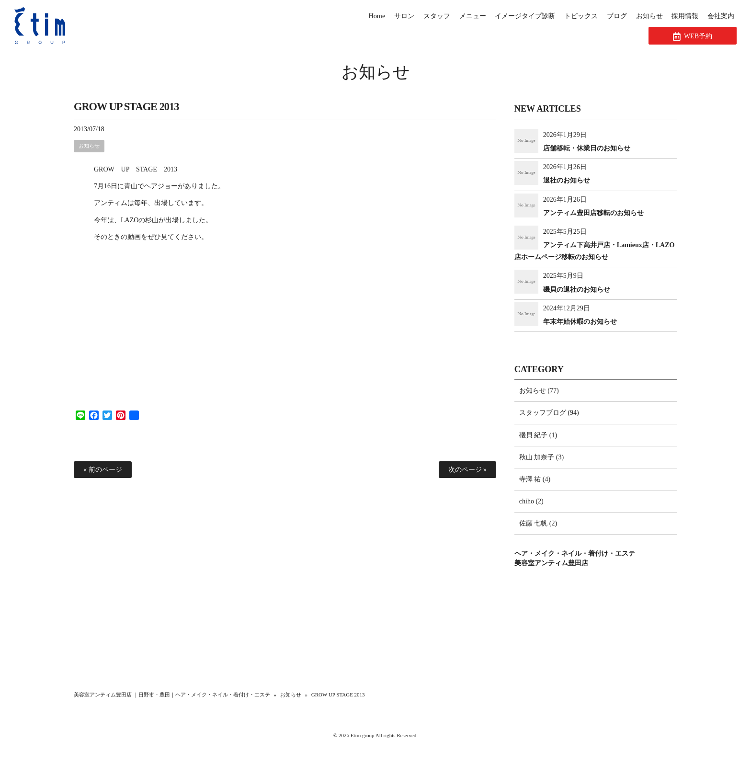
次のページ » (467, 469)
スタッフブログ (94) (549, 412)
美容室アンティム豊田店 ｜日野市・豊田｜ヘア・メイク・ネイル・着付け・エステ (172, 694)
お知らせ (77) (539, 390)
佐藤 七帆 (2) (538, 523)
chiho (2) (531, 501)
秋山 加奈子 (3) (541, 457)
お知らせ (375, 72)
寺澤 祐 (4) (534, 479)
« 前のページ (102, 469)
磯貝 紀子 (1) (538, 435)
